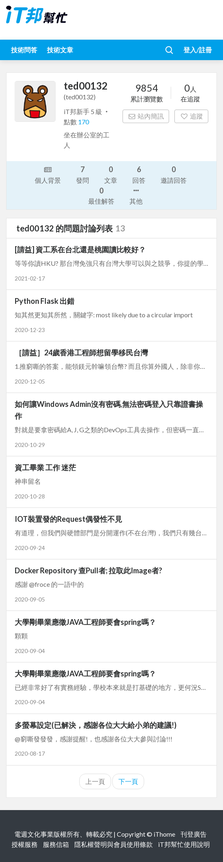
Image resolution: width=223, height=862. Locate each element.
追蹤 (191, 116)
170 (83, 122)
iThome (164, 834)
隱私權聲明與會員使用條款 (113, 844)
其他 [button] (136, 195)
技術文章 (60, 50)
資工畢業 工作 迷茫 (45, 467)
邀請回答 (174, 174)
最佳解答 (101, 195)
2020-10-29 (30, 444)
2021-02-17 (30, 278)
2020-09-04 (30, 650)
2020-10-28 (30, 496)
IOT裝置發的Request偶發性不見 (68, 518)
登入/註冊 (197, 50)
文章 (110, 174)
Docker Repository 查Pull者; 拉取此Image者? (88, 570)
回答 (138, 174)
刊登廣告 (194, 834)
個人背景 (48, 174)
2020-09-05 (30, 599)
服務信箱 (56, 844)
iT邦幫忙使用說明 (184, 844)
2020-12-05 (30, 381)
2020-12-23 (30, 329)
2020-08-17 (30, 753)
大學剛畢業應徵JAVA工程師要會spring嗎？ (85, 621)
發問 (82, 174)
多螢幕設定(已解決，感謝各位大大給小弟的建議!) (95, 725)
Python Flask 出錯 (44, 300)
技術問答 (24, 50)
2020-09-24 (30, 547)
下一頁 (128, 781)
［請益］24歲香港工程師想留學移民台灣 (81, 352)
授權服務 (24, 844)
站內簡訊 (146, 116)
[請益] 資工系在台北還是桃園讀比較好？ (80, 249)
